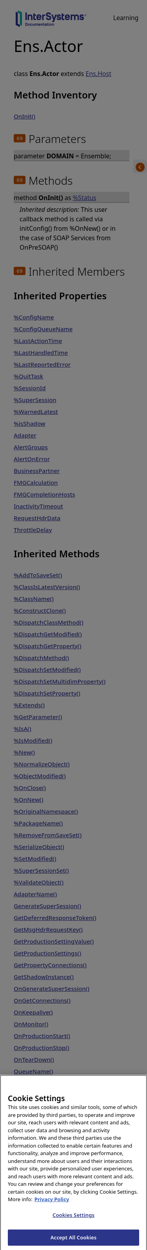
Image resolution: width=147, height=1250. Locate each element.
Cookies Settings (73, 1222)
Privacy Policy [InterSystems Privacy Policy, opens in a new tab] (51, 1206)
